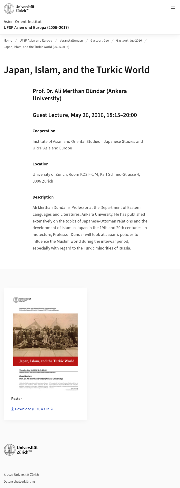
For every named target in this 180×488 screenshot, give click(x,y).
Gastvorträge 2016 (129, 40)
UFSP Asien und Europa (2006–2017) (36, 28)
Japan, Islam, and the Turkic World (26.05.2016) (36, 47)
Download (34, 409)
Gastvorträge (99, 40)
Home (8, 40)
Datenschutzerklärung (19, 481)
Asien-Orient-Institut (23, 22)
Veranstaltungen (71, 40)
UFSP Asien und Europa (36, 40)
